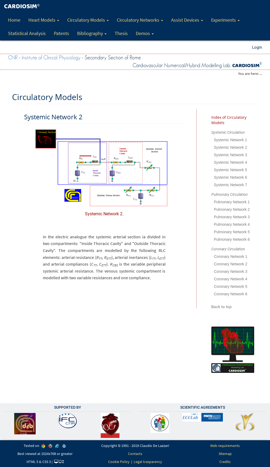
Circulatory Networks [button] (140, 20)
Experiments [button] (225, 20)
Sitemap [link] (225, 453)
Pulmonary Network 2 (232, 209)
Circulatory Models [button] (88, 20)
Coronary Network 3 (231, 271)
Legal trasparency (148, 461)
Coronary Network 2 (231, 264)
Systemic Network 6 (230, 177)
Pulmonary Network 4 (232, 224)
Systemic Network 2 (230, 147)
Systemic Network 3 (230, 155)
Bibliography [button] (92, 33)
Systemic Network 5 (230, 170)
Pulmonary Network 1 (232, 202)
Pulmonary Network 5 (232, 232)
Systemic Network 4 (230, 162)
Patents (61, 33)
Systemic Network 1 (230, 140)
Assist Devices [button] (187, 20)
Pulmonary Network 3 (232, 217)
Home (14, 20)
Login (257, 47)
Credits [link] (225, 461)
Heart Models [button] (43, 20)
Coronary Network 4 (231, 279)
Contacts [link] (135, 453)
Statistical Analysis (27, 33)
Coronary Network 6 (231, 294)
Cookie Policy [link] (119, 461)
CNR (13, 57)
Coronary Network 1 (231, 256)
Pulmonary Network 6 (232, 239)
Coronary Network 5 (231, 286)
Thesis (121, 33)
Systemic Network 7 (230, 185)
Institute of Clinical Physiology (51, 57)
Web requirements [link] (225, 445)
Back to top (221, 307)
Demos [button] (145, 33)
